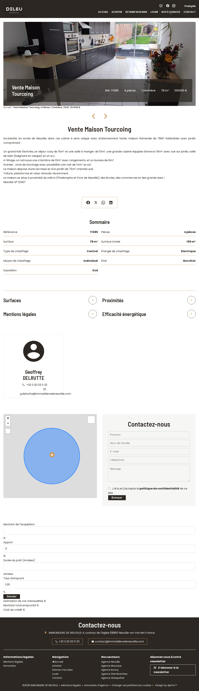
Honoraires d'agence (96, 685)
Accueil (7, 107)
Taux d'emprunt (13, 578)
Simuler (12, 596)
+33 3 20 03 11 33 (37, 385)
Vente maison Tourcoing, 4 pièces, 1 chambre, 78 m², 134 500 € (46, 107)
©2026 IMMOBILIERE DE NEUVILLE (40, 685)
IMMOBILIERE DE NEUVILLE (65, 633)
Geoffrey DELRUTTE (33, 375)
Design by (166, 685)
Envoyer (117, 497)
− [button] (8, 423)
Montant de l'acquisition (19, 524)
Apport (8, 542)
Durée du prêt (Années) (19, 560)
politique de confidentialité (159, 488)
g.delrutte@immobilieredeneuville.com (45, 394)
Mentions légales (71, 685)
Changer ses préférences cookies (131, 685)
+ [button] (8, 418)
